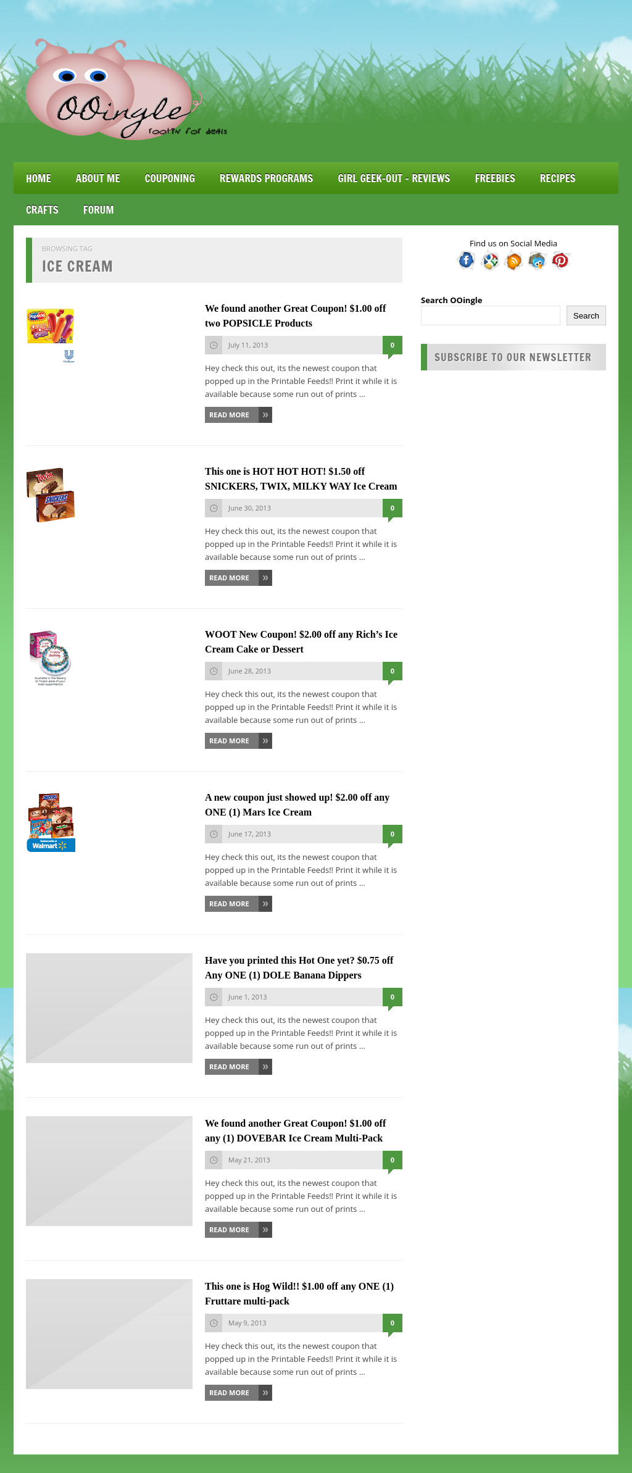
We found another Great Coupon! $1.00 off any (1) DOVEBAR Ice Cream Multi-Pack (295, 1130)
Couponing (170, 178)
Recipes (558, 178)
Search (586, 315)
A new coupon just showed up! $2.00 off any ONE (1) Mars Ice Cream (297, 804)
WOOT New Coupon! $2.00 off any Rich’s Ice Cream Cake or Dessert (301, 641)
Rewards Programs (267, 178)
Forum (98, 209)
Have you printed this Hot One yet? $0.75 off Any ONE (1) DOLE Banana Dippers (299, 967)
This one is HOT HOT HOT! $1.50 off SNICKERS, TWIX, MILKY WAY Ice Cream (301, 478)
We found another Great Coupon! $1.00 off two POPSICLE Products (295, 315)
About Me (98, 178)
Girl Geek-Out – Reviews (394, 178)
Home (38, 178)
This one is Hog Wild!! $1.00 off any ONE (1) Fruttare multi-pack (299, 1293)
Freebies (495, 178)
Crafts (42, 209)
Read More (229, 414)
